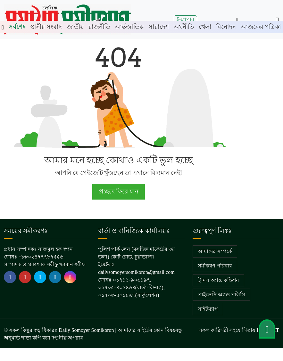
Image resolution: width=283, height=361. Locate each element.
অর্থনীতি (184, 26)
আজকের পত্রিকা (261, 26)
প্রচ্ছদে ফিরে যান (118, 191)
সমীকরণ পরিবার (215, 265)
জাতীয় (75, 26)
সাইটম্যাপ (208, 309)
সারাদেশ (158, 26)
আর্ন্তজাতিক (129, 26)
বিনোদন (226, 26)
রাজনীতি (99, 26)
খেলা (205, 26)
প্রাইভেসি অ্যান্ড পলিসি (221, 294)
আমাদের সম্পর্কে (215, 251)
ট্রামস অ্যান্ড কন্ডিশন (218, 280)
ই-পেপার (185, 19)
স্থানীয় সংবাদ (46, 26)
